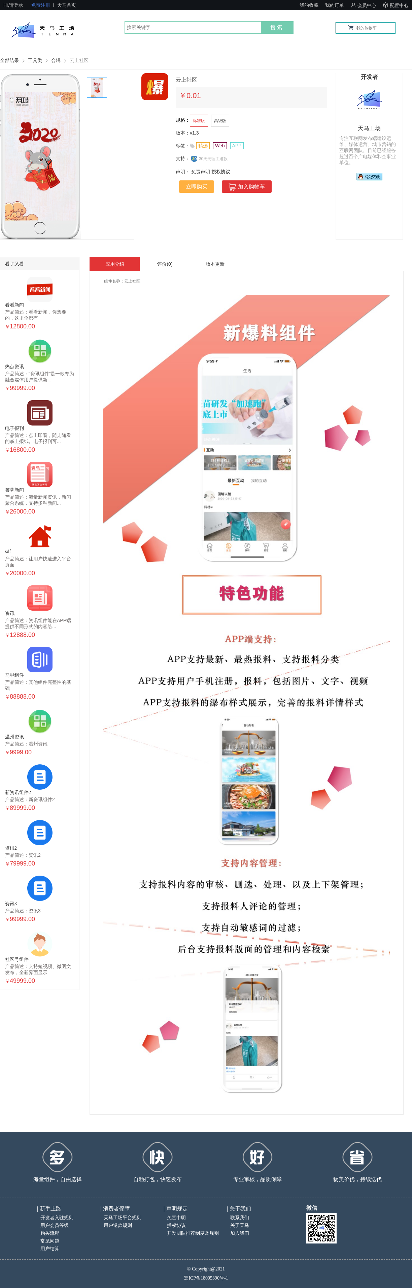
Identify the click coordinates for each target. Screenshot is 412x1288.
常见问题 (49, 1240)
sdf (8, 551)
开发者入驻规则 (56, 1217)
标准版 (199, 120)
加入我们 (239, 1233)
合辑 (56, 60)
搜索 (277, 27)
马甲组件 (14, 675)
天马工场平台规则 (122, 1217)
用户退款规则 (118, 1225)
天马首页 (66, 5)
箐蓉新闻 (14, 490)
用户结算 (49, 1248)
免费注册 (40, 5)
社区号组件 (17, 959)
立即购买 (196, 186)
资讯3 (11, 903)
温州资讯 (14, 736)
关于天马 (239, 1225)
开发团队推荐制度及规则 (193, 1233)
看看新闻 (14, 305)
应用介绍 (114, 264)
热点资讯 (14, 366)
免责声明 (200, 171)
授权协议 (220, 171)
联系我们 (239, 1217)
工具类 (35, 60)
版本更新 (215, 264)
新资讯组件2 (18, 792)
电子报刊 (14, 428)
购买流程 (49, 1233)
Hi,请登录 (13, 5)
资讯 (9, 613)
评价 (164, 264)
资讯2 (11, 848)
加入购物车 (247, 187)
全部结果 (9, 60)
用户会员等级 (54, 1225)
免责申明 (176, 1217)
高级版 (220, 120)
